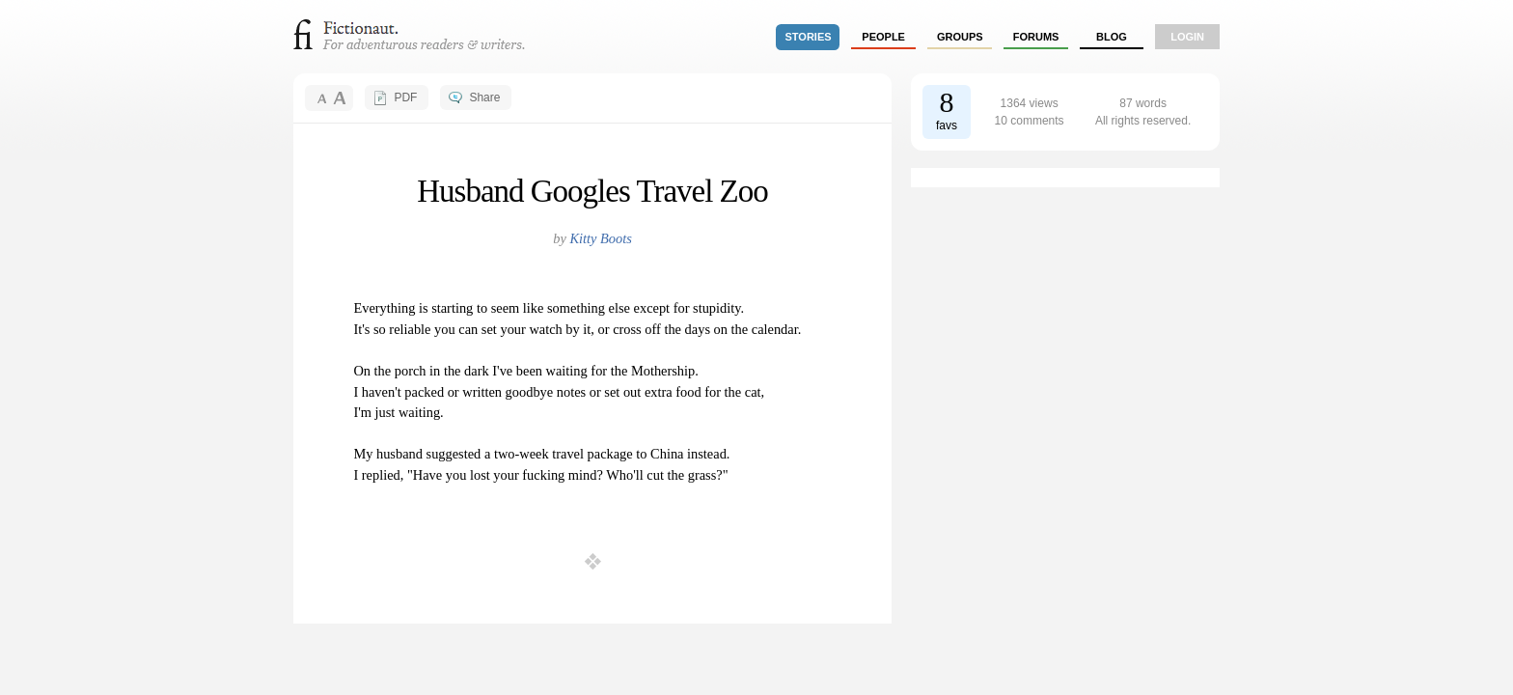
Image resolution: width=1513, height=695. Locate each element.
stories (808, 36)
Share (484, 97)
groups (960, 36)
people (883, 36)
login (1187, 36)
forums (1036, 36)
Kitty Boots (600, 238)
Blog (1111, 36)
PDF (405, 97)
